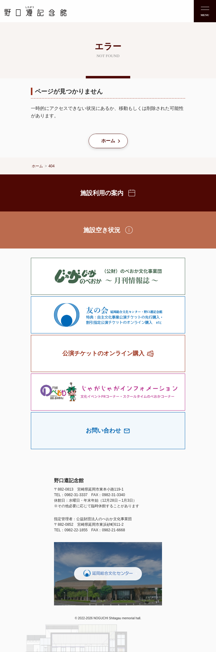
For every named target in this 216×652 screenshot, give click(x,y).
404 (51, 166)
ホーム (108, 140)
